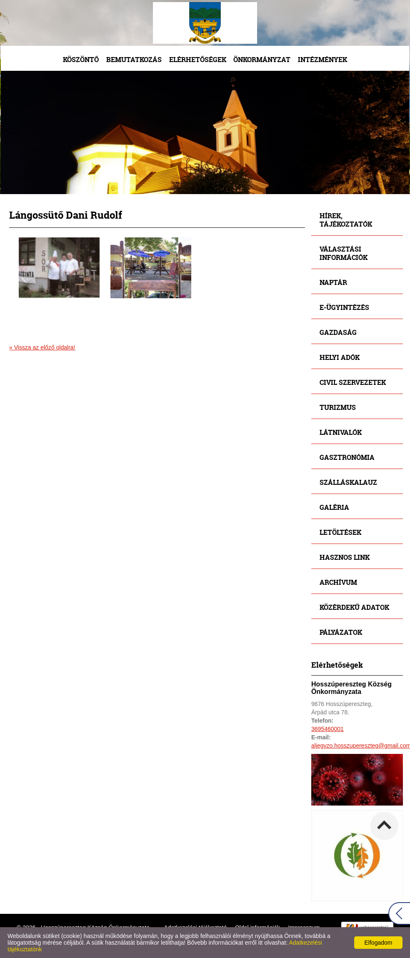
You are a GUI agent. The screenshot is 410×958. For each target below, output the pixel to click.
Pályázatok (341, 632)
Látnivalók (341, 432)
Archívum (338, 582)
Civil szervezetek (353, 382)
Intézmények (322, 59)
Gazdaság (338, 332)
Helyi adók (340, 357)
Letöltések (340, 532)
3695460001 (327, 729)
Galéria (334, 507)
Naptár (333, 282)
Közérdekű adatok (354, 607)
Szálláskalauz (348, 482)
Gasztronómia (347, 457)
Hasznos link (345, 557)
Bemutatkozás (134, 59)
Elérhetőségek (197, 59)
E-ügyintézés (344, 307)
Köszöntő (81, 59)
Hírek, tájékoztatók (346, 219)
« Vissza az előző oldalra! (42, 347)
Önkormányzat (261, 59)
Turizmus (338, 407)
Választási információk (344, 253)
